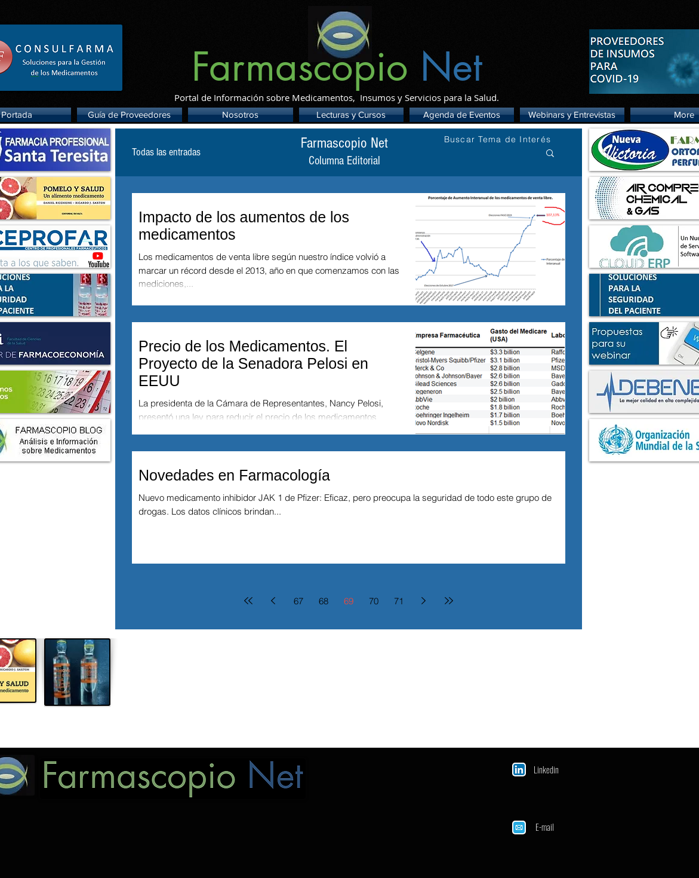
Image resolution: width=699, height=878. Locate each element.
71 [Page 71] (399, 601)
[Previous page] (273, 600)
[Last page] (449, 600)
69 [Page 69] (348, 601)
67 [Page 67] (298, 601)
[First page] (248, 600)
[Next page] (424, 600)
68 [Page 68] (323, 601)
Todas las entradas (166, 152)
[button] (550, 154)
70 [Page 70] (373, 601)
